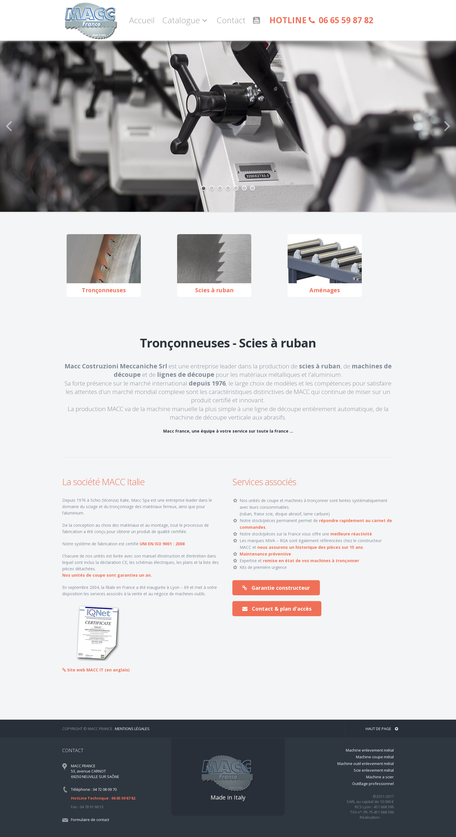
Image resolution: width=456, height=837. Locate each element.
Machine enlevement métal (370, 750)
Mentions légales (132, 728)
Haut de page (382, 728)
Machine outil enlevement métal (365, 763)
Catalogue (185, 20)
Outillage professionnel (373, 783)
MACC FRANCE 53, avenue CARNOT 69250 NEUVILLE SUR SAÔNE (95, 771)
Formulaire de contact (90, 819)
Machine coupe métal (375, 756)
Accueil (142, 20)
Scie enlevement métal (374, 770)
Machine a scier (380, 776)
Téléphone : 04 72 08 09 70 (94, 789)
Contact (231, 20)
